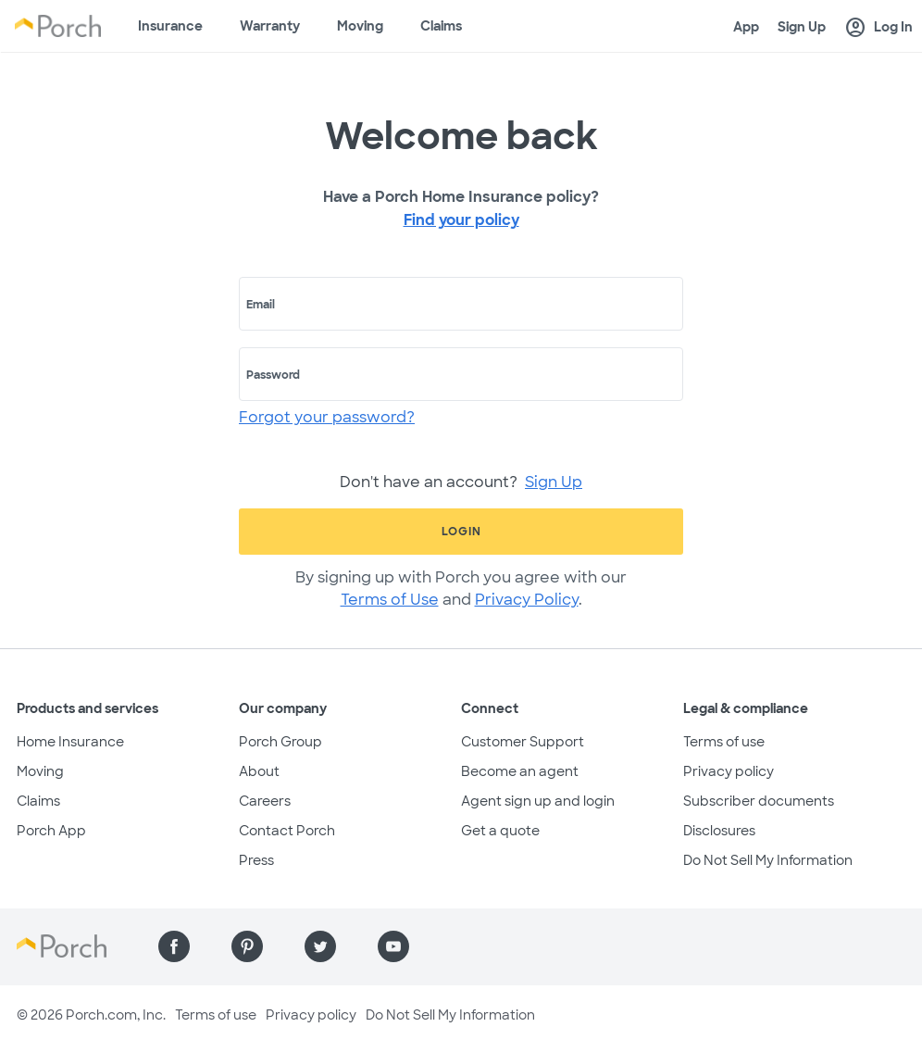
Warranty (270, 26)
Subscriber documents (758, 801)
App (746, 27)
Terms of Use (390, 599)
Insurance (170, 26)
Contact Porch (287, 830)
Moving (360, 26)
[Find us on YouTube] (393, 946)
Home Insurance (70, 741)
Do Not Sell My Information (768, 860)
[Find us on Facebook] (174, 946)
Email (260, 304)
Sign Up (802, 27)
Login (461, 531)
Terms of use (724, 741)
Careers (265, 801)
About (259, 771)
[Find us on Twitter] (320, 946)
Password (273, 375)
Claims (441, 26)
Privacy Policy (527, 599)
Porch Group (280, 741)
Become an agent (520, 771)
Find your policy (461, 220)
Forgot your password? (327, 417)
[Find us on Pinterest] (247, 946)
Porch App (51, 830)
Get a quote (500, 830)
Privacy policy (728, 771)
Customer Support (522, 741)
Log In (878, 28)
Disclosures (719, 830)
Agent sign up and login (538, 801)
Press (256, 860)
